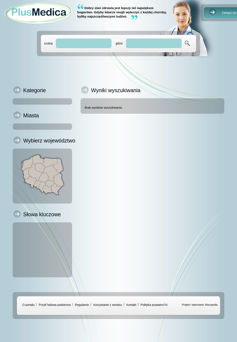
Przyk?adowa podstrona (55, 304)
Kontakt (131, 304)
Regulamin (82, 304)
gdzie (119, 43)
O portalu (28, 304)
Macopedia (211, 304)
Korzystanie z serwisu (107, 304)
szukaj (48, 43)
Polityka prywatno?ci (154, 304)
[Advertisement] (118, 69)
